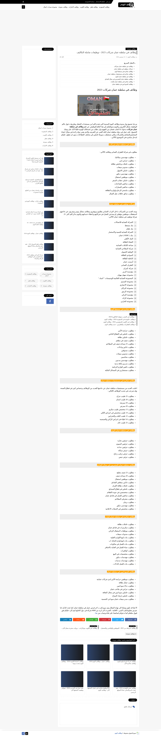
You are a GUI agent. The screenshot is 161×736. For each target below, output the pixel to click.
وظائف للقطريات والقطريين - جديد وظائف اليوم (120, 324)
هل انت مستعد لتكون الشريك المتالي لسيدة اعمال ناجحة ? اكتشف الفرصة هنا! (34, 160)
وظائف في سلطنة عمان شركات (123, 66)
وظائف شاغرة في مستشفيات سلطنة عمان (120, 74)
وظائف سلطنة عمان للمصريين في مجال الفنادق (119, 79)
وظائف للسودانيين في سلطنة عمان (122, 84)
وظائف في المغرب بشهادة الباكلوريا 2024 (122, 317)
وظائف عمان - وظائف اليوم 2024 (99, 661)
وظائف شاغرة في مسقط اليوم (124, 71)
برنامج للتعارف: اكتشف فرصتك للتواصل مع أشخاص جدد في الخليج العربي (34, 181)
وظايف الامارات (74, 7)
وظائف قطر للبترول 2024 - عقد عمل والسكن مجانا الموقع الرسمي (34, 246)
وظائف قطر (94, 7)
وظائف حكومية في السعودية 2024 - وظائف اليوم (119, 319)
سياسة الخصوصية (89, 1)
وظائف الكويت (84, 7)
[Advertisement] (80, 29)
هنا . (96, 613)
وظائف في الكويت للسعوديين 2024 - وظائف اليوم (119, 322)
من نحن (108, 1)
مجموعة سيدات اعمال (50, 7)
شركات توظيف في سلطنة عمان (123, 69)
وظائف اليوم (118, 733)
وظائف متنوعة (62, 7)
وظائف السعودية (104, 7)
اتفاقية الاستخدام (100, 1)
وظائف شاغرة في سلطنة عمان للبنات (122, 81)
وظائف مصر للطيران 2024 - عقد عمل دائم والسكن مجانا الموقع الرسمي (126, 690)
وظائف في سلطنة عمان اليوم (124, 76)
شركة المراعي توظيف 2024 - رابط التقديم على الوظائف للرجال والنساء (34, 256)
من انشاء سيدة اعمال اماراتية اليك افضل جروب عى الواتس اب (34, 213)
